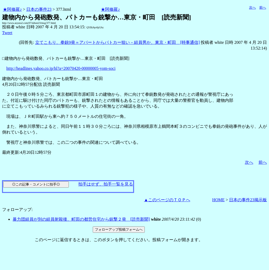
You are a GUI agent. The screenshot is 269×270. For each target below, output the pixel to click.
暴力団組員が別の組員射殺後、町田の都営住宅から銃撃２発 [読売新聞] (81, 219)
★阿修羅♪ (12, 9)
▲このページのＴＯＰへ (167, 200)
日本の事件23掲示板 (248, 200)
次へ (252, 7)
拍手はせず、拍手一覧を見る (105, 184)
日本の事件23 (38, 9)
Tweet (7, 32)
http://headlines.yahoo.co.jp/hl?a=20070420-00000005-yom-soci (61, 68)
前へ (262, 7)
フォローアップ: (17, 209)
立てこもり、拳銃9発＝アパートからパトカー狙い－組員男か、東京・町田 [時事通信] (117, 42)
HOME (218, 200)
